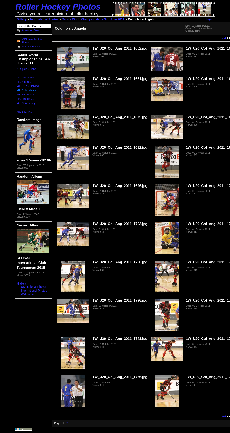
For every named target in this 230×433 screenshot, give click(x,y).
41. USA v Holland (28, 86)
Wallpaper (27, 294)
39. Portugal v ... (27, 77)
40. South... (24, 81)
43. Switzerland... (27, 94)
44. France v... (25, 98)
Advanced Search (31, 30)
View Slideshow (30, 46)
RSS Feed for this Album (31, 41)
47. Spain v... (25, 111)
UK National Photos (33, 286)
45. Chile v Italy (26, 103)
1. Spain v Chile (26, 69)
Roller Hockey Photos (58, 6)
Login (209, 19)
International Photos (44, 19)
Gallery (22, 19)
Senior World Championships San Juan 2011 (93, 19)
